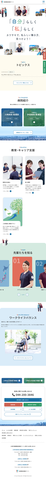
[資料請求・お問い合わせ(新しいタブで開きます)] (23, 400)
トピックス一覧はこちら (22, 82)
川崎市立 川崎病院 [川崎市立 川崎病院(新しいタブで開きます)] (22, 459)
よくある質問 (32, 409)
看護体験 (13, 404)
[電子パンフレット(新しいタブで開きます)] (23, 414)
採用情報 (13, 409)
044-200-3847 (24, 454)
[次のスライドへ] (27, 294)
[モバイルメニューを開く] (43, 2)
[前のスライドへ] (19, 294)
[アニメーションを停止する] (42, 48)
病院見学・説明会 (32, 404)
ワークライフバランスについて (22, 358)
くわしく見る (7, 191)
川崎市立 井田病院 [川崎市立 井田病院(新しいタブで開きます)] (22, 464)
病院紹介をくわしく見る (22, 132)
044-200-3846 (25, 395)
